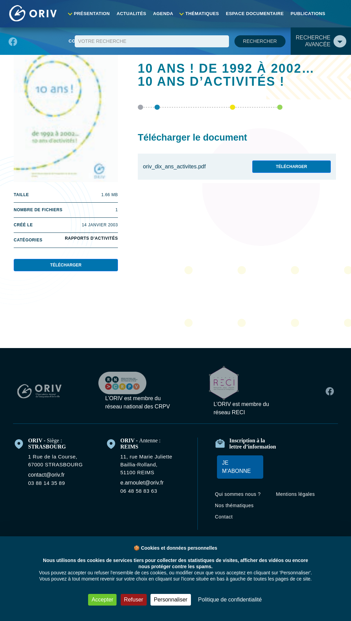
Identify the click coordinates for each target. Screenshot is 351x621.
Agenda (162, 13)
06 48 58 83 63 (142, 491)
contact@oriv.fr (50, 475)
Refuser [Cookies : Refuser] (129, 599)
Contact (336, 13)
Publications (301, 13)
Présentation (94, 13)
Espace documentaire (250, 13)
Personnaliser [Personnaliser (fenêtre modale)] (169, 599)
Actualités (132, 13)
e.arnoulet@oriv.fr (145, 483)
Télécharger (66, 266)
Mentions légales (299, 496)
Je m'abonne (235, 468)
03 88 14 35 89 (49, 483)
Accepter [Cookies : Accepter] (94, 599)
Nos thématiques (239, 515)
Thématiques (200, 13)
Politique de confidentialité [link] (235, 599)
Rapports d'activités (90, 239)
